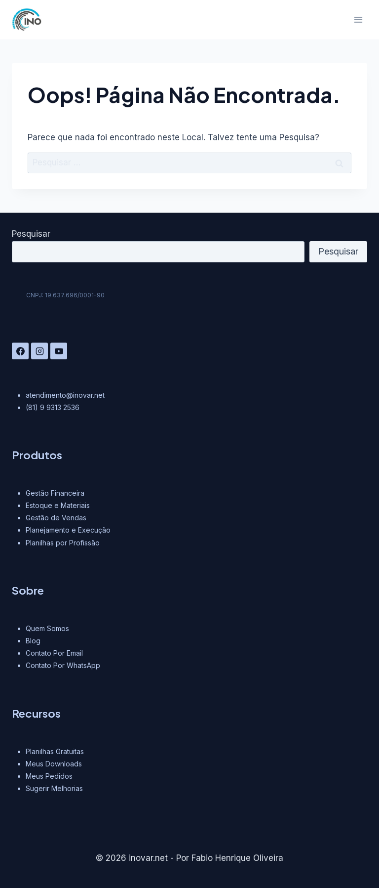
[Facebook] (20, 351)
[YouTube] (58, 351)
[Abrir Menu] (358, 19)
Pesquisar (31, 234)
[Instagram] (39, 351)
